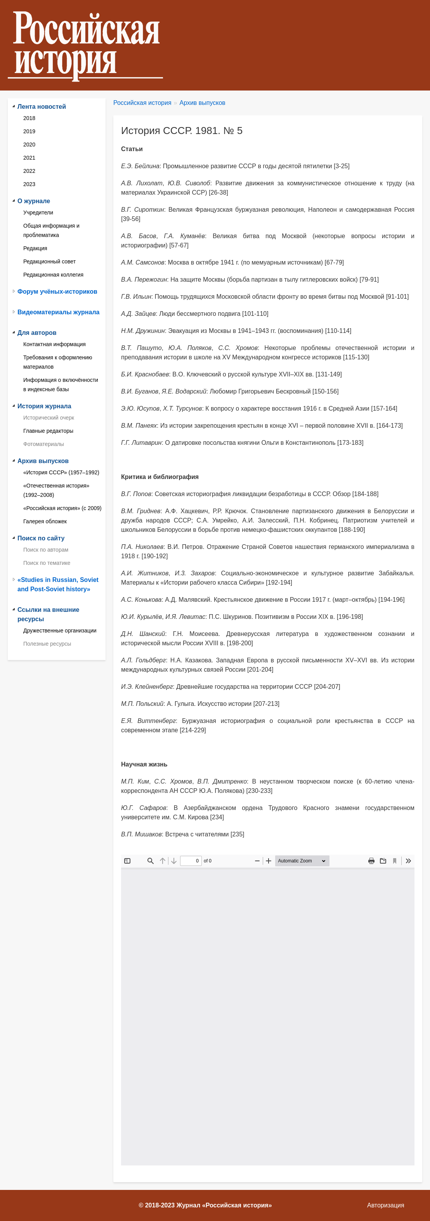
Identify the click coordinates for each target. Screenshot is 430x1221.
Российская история (142, 102)
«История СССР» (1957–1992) (61, 472)
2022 (29, 171)
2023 (29, 184)
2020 (29, 144)
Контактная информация (54, 344)
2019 (29, 131)
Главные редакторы (48, 431)
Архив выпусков (202, 102)
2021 (29, 158)
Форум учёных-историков (57, 291)
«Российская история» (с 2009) (62, 508)
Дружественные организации (60, 630)
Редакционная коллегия (53, 275)
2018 (29, 118)
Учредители (38, 212)
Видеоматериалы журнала (58, 312)
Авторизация (385, 1205)
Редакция (35, 248)
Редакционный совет (49, 261)
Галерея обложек (45, 521)
